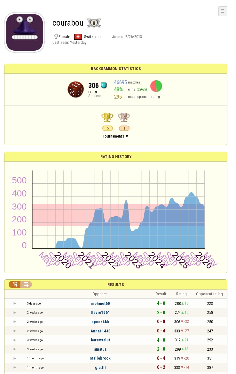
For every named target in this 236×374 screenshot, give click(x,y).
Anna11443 (100, 331)
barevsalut (100, 340)
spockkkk (100, 321)
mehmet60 (100, 303)
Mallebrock (100, 358)
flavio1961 (100, 312)
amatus (100, 349)
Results (115, 284)
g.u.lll (100, 367)
